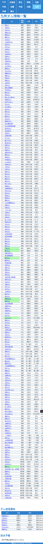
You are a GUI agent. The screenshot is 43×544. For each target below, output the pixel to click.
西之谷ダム (8, 490)
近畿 (12, 7)
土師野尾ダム (9, 188)
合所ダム (7, 44)
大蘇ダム (7, 284)
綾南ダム (7, 394)
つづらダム (8, 210)
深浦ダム (7, 157)
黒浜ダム (7, 227)
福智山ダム (8, 32)
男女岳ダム (8, 222)
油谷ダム (7, 267)
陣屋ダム (7, 35)
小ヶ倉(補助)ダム (10, 203)
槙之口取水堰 (9, 442)
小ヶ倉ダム (8, 162)
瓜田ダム (7, 397)
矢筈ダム (7, 109)
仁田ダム (7, 169)
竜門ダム (7, 147)
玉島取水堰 (8, 135)
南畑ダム (7, 68)
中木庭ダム (8, 159)
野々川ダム (8, 183)
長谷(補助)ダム (9, 447)
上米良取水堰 (9, 440)
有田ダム (7, 145)
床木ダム (7, 342)
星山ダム (7, 361)
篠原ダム (7, 320)
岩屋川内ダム (9, 152)
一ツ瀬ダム (8, 435)
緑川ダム (7, 258)
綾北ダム (7, 409)
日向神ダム (8, 54)
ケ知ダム (7, 167)
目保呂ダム (8, 164)
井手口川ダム (9, 102)
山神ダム (7, 49)
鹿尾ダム (7, 200)
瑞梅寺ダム (8, 73)
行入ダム (7, 354)
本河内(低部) (8, 236)
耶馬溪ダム (8, 298)
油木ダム (7, 59)
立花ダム (7, 445)
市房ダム (7, 272)
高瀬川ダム (8, 306)
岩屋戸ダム (8, 426)
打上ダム (7, 138)
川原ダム (7, 382)
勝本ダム (7, 243)
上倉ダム (7, 83)
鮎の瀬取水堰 (9, 123)
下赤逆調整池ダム (10, 366)
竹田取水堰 (8, 330)
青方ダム (7, 174)
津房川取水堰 (9, 346)
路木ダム (7, 296)
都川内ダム (8, 143)
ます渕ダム (8, 66)
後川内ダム (8, 128)
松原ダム (7, 301)
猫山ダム (7, 181)
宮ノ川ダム (8, 219)
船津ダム (7, 179)
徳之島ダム (8, 459)
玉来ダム (7, 334)
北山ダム (7, 119)
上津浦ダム (8, 291)
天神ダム (7, 402)
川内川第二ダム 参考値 (12, 469)
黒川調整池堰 (9, 255)
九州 (37, 7)
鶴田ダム (7, 466)
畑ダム (7, 25)
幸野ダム (7, 270)
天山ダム (7, 104)
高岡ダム (7, 392)
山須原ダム (8, 428)
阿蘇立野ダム (9, 253)
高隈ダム (7, 474)
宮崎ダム (7, 205)
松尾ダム (7, 373)
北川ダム (7, 344)
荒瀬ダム (7, 471)
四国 (28, 7)
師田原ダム (8, 337)
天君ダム (7, 265)
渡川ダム (7, 387)
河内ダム (7, 85)
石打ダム (7, 286)
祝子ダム (7, 368)
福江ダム (7, 176)
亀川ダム (7, 294)
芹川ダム (7, 322)
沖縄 (4, 11)
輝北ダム (7, 481)
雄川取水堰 (8, 493)
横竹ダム (7, 155)
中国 (20, 7)
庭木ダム (7, 111)
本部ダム (7, 95)
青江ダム (7, 356)
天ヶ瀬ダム (8, 107)
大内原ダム (8, 433)
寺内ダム (7, 51)
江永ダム (7, 224)
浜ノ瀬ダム (8, 406)
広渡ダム (7, 450)
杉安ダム (7, 438)
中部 (4, 7)
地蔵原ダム (8, 310)
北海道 (12, 2)
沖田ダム (7, 457)
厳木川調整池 (9, 87)
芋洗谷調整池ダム (10, 358)
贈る (12, 11)
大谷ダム (7, 282)
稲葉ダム (7, 332)
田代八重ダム (9, 411)
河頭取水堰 (8, 498)
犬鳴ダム (7, 27)
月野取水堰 (8, 478)
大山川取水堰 (9, 303)
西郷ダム (7, 430)
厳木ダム (7, 92)
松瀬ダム (7, 56)
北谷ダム (7, 63)
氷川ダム (7, 289)
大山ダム (7, 313)
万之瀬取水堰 (9, 486)
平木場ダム (8, 90)
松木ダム (7, 315)
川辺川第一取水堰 (10, 277)
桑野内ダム (8, 363)
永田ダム (7, 217)
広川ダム (7, 47)
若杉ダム (7, 325)
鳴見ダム (7, 246)
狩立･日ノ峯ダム (10, 97)
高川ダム (7, 488)
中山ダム (7, 231)
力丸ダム (7, 30)
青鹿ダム (7, 454)
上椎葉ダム (8, 423)
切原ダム (7, 385)
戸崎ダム (7, 378)
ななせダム (8, 318)
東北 (20, 2)
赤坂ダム (7, 150)
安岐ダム (7, 351)
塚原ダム (7, 416)
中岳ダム (7, 462)
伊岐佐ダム (8, 99)
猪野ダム (7, 75)
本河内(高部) (8, 234)
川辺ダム (7, 483)
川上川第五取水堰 (10, 126)
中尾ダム (7, 207)
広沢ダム (7, 399)
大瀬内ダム (8, 375)
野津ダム (7, 327)
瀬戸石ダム (8, 279)
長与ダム (7, 193)
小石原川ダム (9, 42)
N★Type (30, 543)
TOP (4, 2)
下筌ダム (7, 248)
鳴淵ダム (7, 80)
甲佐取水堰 (8, 263)
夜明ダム (7, 308)
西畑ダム (7, 370)
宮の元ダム (8, 421)
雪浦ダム (7, 195)
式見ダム (7, 229)
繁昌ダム (7, 116)
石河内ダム (8, 380)
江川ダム (7, 39)
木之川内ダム (9, 414)
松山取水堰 (8, 476)
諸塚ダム (7, 418)
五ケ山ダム (8, 71)
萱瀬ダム (7, 186)
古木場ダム (8, 131)
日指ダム (7, 133)
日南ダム (7, 452)
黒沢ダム (7, 339)
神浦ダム (7, 198)
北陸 (37, 2)
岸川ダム (7, 114)
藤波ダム (7, 37)
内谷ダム (7, 274)
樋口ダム (7, 241)
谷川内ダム (8, 464)
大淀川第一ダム (9, 390)
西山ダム (7, 239)
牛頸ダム (7, 78)
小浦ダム (7, 212)
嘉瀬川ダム (8, 121)
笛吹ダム (7, 171)
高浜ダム (7, 215)
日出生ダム (8, 349)
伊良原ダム (8, 61)
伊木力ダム (8, 191)
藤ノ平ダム (8, 140)
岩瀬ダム (7, 404)
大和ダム (7, 495)
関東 (28, 2)
